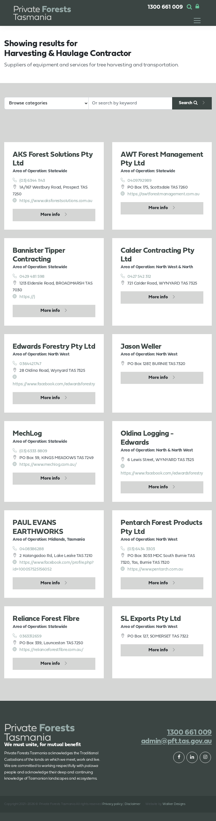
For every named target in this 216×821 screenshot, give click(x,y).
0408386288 (28, 548)
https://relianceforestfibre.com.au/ (48, 649)
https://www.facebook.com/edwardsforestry (54, 380)
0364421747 (27, 363)
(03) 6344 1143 (29, 180)
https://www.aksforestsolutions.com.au (52, 200)
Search (188, 102)
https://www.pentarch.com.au (152, 569)
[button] (189, 7)
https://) (24, 296)
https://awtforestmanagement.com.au (160, 193)
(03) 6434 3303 (138, 548)
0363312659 (27, 636)
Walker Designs (174, 804)
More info (50, 214)
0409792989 (136, 180)
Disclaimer (132, 804)
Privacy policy (112, 804)
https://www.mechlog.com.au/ (44, 464)
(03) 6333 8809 (30, 450)
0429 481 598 (28, 276)
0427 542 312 (136, 276)
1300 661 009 (165, 7)
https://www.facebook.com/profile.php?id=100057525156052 (53, 566)
